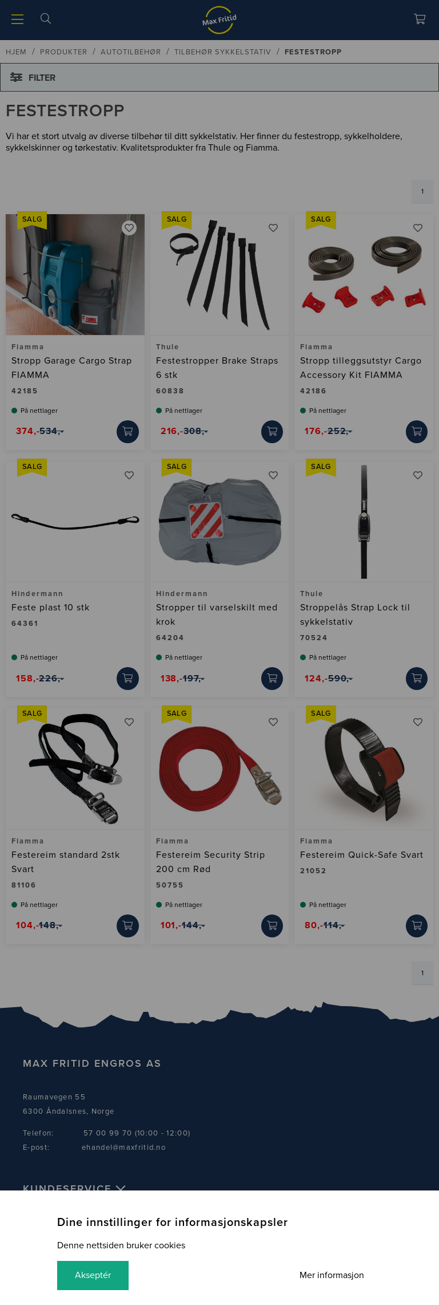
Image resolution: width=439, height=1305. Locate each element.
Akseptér (93, 1275)
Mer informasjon (331, 1275)
